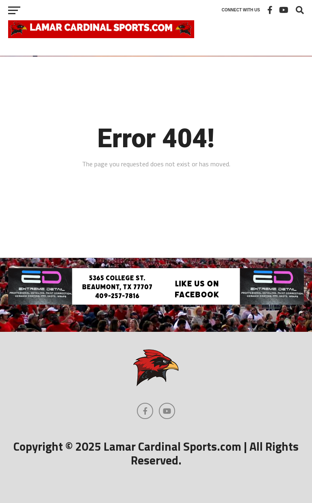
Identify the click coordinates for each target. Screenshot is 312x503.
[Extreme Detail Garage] (156, 302)
